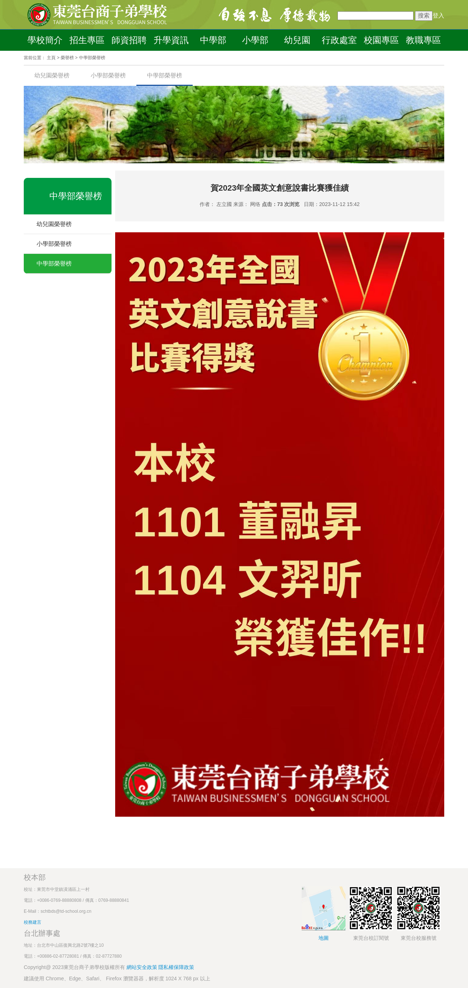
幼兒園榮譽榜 (51, 75)
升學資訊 (171, 40)
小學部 (255, 40)
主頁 (51, 57)
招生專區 (87, 40)
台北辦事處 (42, 933)
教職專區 (423, 40)
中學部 (213, 40)
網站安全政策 (143, 967)
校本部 (35, 877)
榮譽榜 (67, 57)
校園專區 (381, 40)
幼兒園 (297, 40)
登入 (438, 15)
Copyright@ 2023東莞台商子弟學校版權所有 (74, 967)
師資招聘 (129, 40)
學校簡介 (45, 40)
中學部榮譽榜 (92, 57)
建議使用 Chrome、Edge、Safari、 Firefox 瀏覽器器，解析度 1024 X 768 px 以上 (117, 978)
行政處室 (339, 40)
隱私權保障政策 (176, 967)
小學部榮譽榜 (108, 75)
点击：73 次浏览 (280, 204)
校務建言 (32, 922)
